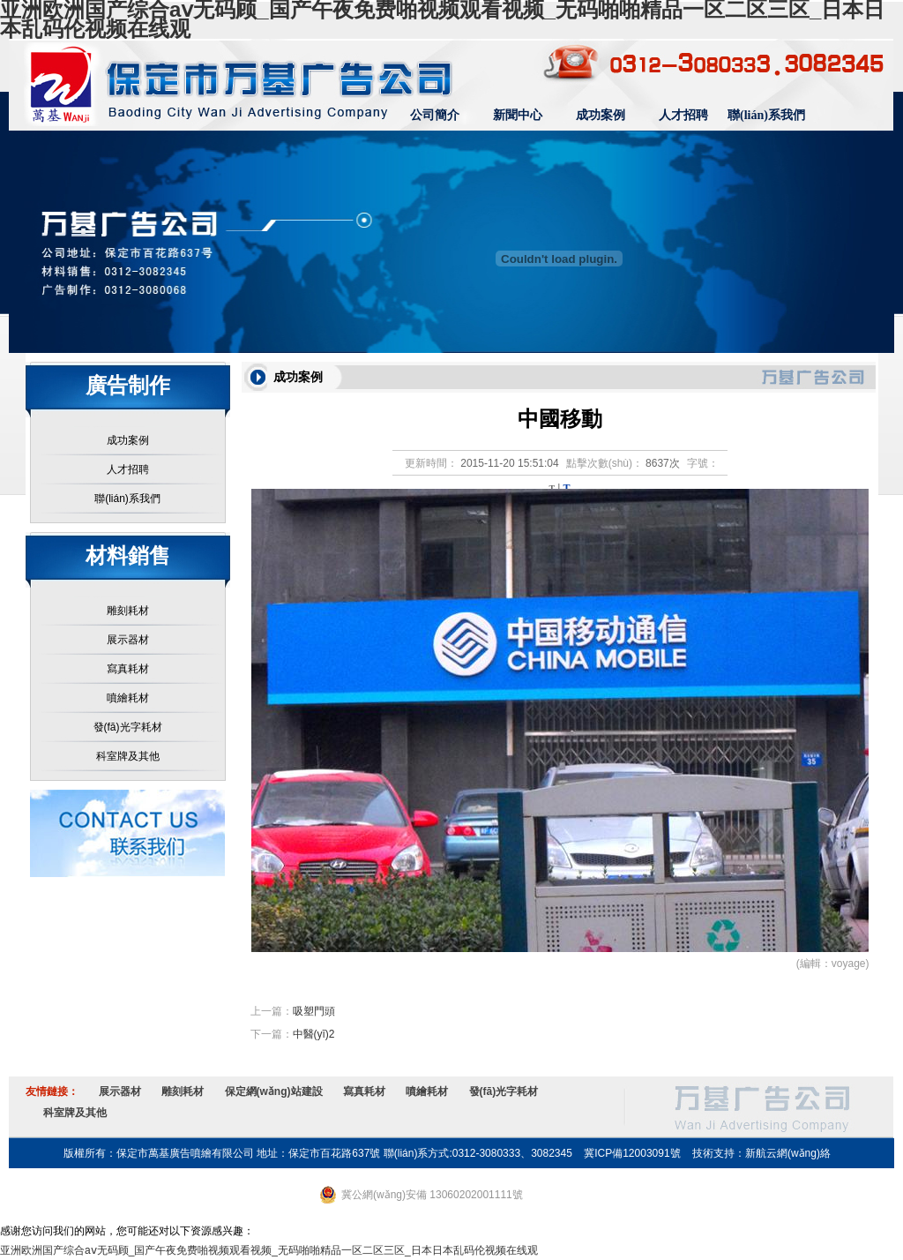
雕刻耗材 (128, 610)
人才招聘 (683, 115)
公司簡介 (434, 115)
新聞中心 (517, 115)
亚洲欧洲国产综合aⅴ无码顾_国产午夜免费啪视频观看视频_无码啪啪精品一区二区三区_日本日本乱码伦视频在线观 (269, 1250)
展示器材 (128, 640)
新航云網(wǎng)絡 (788, 1153)
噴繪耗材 (128, 698)
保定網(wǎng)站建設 (274, 1091)
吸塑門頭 (314, 1011)
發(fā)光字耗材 (127, 727)
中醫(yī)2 (314, 1034)
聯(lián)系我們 (766, 115)
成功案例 (600, 115)
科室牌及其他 (128, 756)
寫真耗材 (128, 669)
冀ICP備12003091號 (632, 1153)
